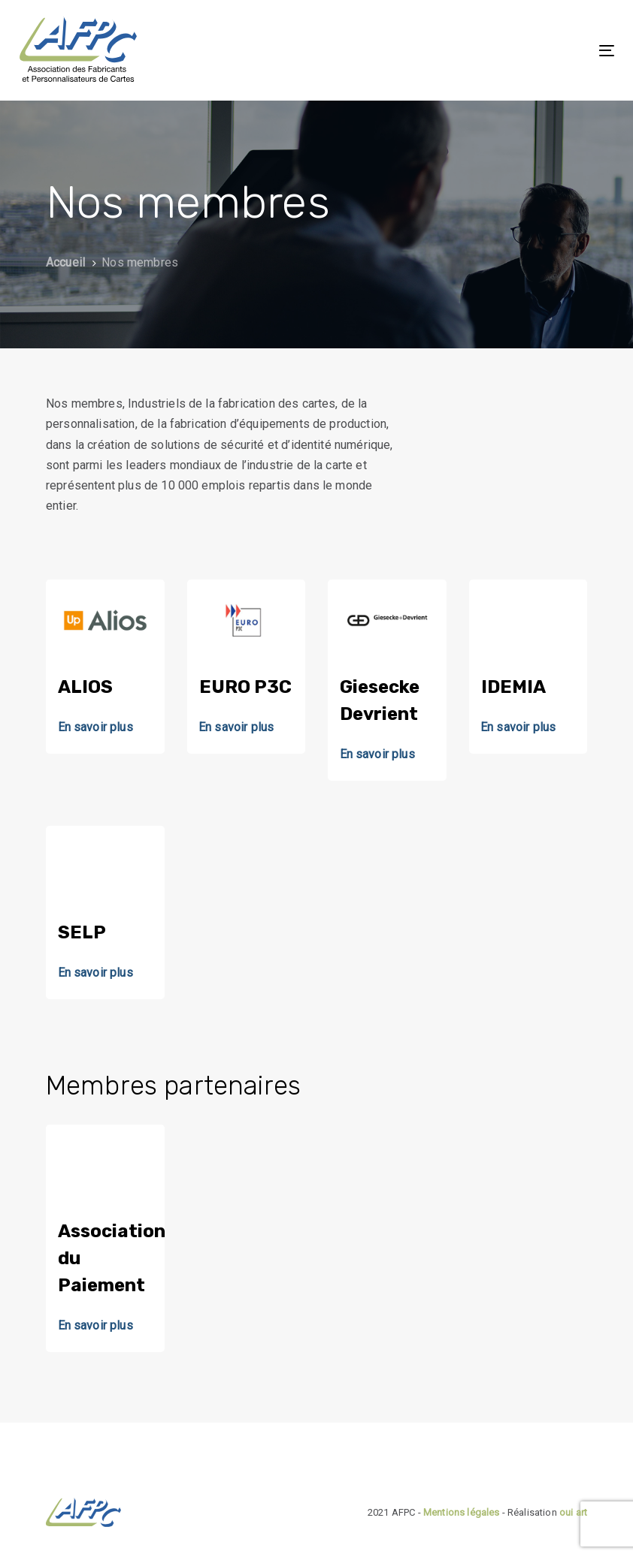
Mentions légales (461, 1512)
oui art (573, 1512)
